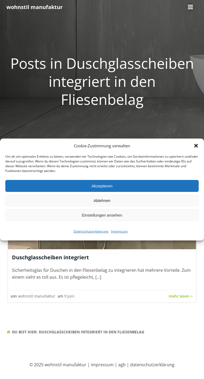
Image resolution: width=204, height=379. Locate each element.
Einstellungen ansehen (102, 216)
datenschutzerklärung (152, 365)
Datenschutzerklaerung (91, 232)
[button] (196, 147)
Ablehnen (102, 202)
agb (122, 365)
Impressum (119, 232)
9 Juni (69, 296)
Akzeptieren (101, 187)
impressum (102, 365)
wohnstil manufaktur (36, 296)
